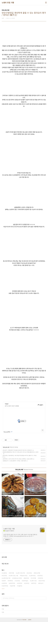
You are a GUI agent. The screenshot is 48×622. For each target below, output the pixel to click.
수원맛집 (4, 573)
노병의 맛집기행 (21, 573)
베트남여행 (37, 573)
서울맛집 (20, 586)
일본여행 (13, 586)
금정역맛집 (12, 583)
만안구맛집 (42, 581)
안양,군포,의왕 (6, 447)
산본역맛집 (5, 586)
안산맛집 (29, 573)
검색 (44, 598)
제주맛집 (34, 583)
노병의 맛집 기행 (8, 2)
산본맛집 (4, 583)
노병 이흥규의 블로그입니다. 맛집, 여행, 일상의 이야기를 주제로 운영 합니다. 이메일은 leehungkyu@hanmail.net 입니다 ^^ (20, 535)
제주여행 (11, 573)
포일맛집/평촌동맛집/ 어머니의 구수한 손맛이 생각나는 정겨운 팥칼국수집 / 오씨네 (20, 452)
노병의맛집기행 (6, 578)
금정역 (4, 581)
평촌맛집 (26, 578)
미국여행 (33, 578)
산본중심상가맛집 (17, 578)
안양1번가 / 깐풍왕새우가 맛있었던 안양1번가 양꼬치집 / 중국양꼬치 (17, 450)
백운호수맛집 (24, 575)
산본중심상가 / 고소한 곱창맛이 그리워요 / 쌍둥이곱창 (14, 460)
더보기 (3, 588)
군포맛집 (27, 583)
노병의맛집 (33, 575)
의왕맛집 (41, 578)
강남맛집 (4, 575)
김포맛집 (20, 583)
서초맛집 (17, 581)
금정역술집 (25, 581)
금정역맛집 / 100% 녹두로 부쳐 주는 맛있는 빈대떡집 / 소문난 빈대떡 (18, 459)
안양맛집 (40, 575)
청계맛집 (10, 581)
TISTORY (24, 619)
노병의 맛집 (34, 581)
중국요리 (41, 583)
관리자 (29, 619)
